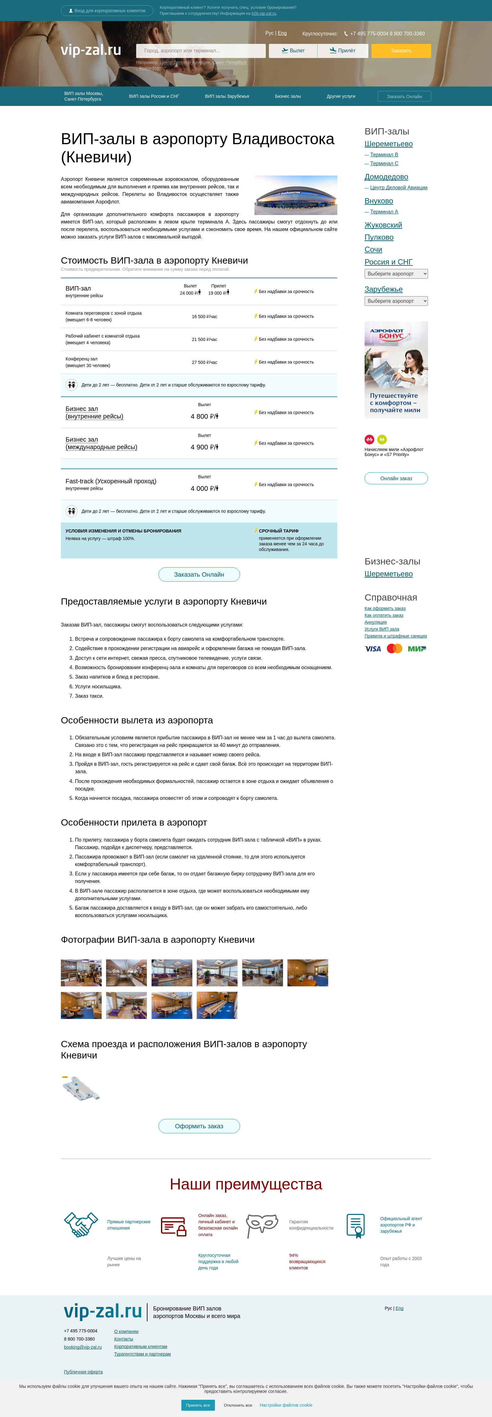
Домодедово (386, 176)
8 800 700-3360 (406, 33)
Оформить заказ (199, 1126)
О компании (126, 1331)
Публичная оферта (83, 1371)
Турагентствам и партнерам (142, 1354)
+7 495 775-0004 (366, 33)
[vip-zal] (105, 1312)
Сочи (373, 249)
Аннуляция (376, 622)
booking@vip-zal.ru (83, 1347)
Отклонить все (238, 1405)
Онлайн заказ (396, 478)
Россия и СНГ (389, 262)
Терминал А (384, 211)
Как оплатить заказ (384, 615)
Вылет (293, 51)
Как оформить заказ (385, 608)
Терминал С (384, 163)
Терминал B (384, 154)
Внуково (379, 201)
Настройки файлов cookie (286, 1405)
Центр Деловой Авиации (399, 187)
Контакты (123, 1338)
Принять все (198, 1405)
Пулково (379, 237)
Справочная (391, 597)
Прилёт (343, 51)
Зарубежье (384, 289)
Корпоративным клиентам (140, 1346)
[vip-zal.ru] (90, 51)
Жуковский (383, 225)
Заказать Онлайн (404, 96)
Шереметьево (389, 143)
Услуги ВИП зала (382, 629)
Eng (282, 33)
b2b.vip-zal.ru (264, 13)
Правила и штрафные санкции (396, 635)
